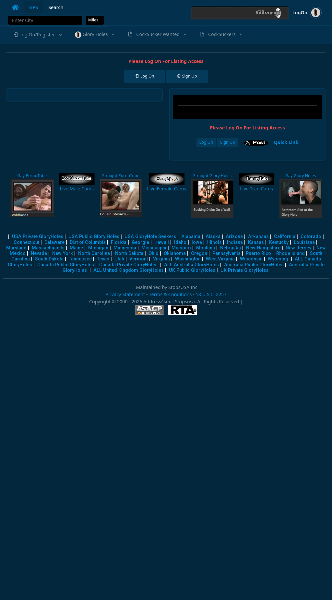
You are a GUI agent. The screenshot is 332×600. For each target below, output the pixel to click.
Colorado (311, 236)
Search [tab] (55, 7)
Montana (205, 248)
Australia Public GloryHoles (254, 265)
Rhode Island (290, 253)
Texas (103, 259)
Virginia (161, 259)
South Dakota (49, 259)
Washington (188, 259)
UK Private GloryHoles (244, 270)
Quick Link (286, 142)
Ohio (153, 253)
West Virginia (220, 259)
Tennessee (80, 259)
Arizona (234, 236)
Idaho (180, 242)
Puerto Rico (258, 253)
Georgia (140, 242)
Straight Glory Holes (212, 175)
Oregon (199, 253)
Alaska (213, 236)
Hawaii (161, 242)
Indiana (235, 242)
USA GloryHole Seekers (150, 236)
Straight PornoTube (120, 175)
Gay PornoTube (32, 175)
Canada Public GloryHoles (65, 265)
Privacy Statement (125, 294)
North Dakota (129, 253)
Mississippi (153, 248)
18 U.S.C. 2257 (211, 294)
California (284, 236)
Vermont (138, 259)
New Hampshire (263, 248)
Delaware (54, 242)
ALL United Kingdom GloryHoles (128, 270)
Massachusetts (48, 248)
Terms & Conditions (170, 294)
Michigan (98, 248)
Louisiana (304, 242)
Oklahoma (175, 253)
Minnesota (124, 248)
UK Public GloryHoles (192, 270)
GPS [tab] (33, 7)
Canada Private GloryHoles (128, 265)
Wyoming (278, 259)
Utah (119, 259)
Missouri (181, 248)
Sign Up (227, 142)
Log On (206, 142)
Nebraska (230, 248)
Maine (76, 248)
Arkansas (258, 236)
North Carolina (94, 253)
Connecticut (26, 242)
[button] (37, 35)
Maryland (16, 248)
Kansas (256, 242)
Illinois (214, 242)
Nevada (39, 253)
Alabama (190, 236)
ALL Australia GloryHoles (191, 265)
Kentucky (279, 242)
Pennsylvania (226, 253)
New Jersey (298, 248)
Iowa (197, 242)
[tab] (15, 7)
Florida (118, 242)
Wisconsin (251, 259)
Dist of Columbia (88, 242)
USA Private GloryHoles (37, 236)
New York (62, 253)
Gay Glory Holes (300, 175)
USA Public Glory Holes (93, 236)
